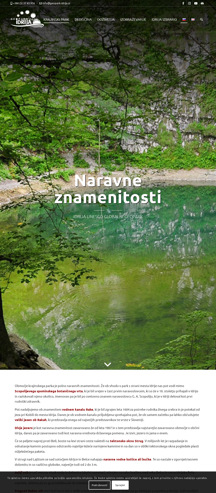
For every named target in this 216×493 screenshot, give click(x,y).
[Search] (201, 19)
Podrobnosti (99, 485)
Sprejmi (120, 485)
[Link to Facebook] (183, 3)
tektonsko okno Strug (126, 441)
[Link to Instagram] (189, 3)
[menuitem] (30, 19)
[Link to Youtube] (196, 3)
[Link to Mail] (202, 3)
